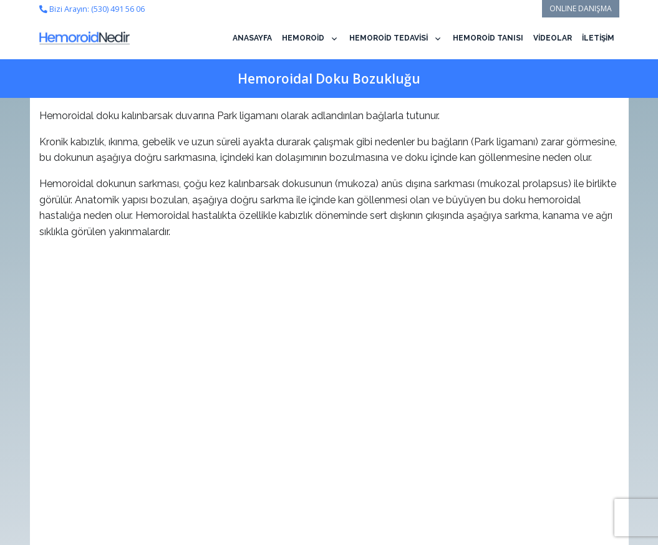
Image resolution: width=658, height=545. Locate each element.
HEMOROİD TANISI (488, 38)
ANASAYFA (252, 38)
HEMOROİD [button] (303, 38)
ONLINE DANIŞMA (580, 8)
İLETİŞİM (598, 38)
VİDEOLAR (552, 38)
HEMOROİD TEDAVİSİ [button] (388, 38)
